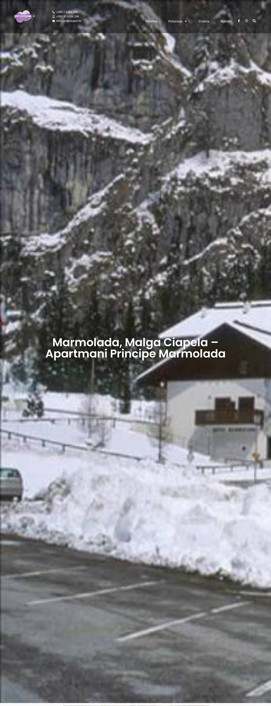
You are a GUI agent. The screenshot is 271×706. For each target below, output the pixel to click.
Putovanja (177, 21)
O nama (203, 21)
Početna (151, 21)
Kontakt (226, 21)
